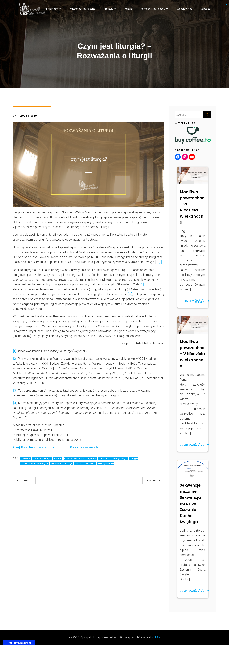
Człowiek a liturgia (42, 458)
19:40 (33, 115)
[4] (130, 294)
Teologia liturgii (106, 463)
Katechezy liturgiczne (82, 9)
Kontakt (205, 9)
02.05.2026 (188, 445)
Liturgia (134, 458)
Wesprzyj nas (184, 9)
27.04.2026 (188, 591)
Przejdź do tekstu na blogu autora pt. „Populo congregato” (57, 447)
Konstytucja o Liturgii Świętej (113, 458)
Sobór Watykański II (85, 463)
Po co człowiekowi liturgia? (34, 463)
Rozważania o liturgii (61, 463)
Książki (128, 9)
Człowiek (25, 458)
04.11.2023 (20, 115)
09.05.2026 (188, 301)
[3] (141, 284)
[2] (128, 270)
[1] (160, 262)
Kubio (156, 637)
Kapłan (58, 458)
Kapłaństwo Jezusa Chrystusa (80, 458)
